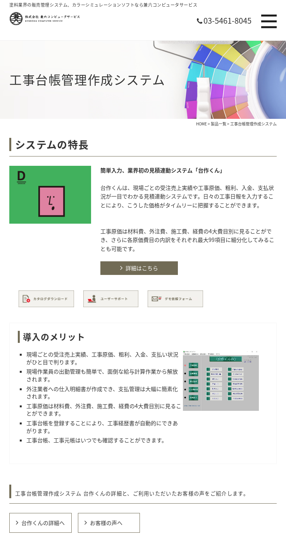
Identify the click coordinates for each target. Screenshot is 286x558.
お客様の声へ (106, 523)
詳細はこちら (142, 268)
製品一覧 (218, 124)
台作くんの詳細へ (43, 523)
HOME (201, 124)
